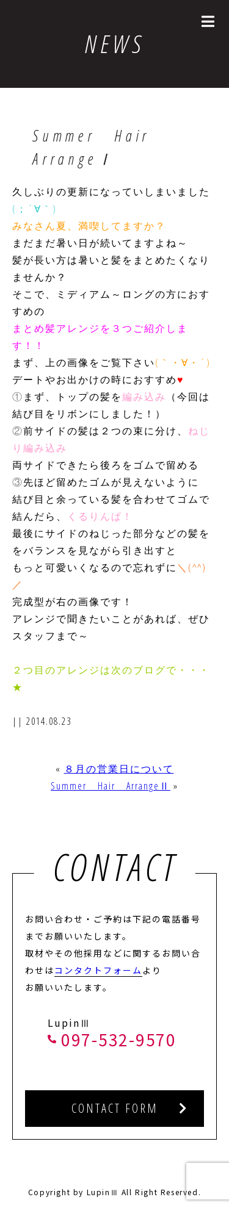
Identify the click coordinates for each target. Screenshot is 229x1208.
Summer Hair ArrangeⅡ (110, 786)
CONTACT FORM (114, 1108)
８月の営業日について (119, 768)
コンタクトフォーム (98, 970)
